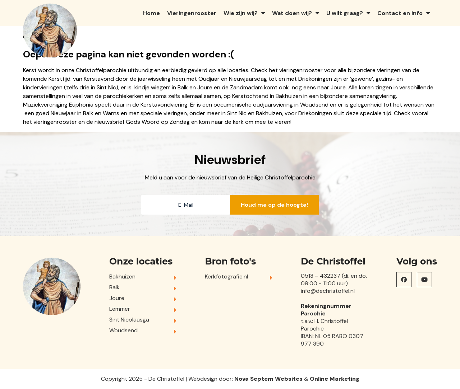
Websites (289, 379)
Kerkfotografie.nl (226, 276)
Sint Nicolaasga (129, 319)
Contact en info (400, 13)
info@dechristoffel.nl (328, 291)
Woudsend (123, 330)
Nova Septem (253, 379)
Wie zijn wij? (241, 13)
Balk (114, 287)
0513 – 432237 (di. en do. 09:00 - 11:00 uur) (334, 279)
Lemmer (119, 309)
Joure (116, 298)
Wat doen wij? (292, 13)
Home (151, 13)
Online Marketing (334, 379)
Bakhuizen (122, 276)
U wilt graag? (344, 13)
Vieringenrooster (191, 13)
